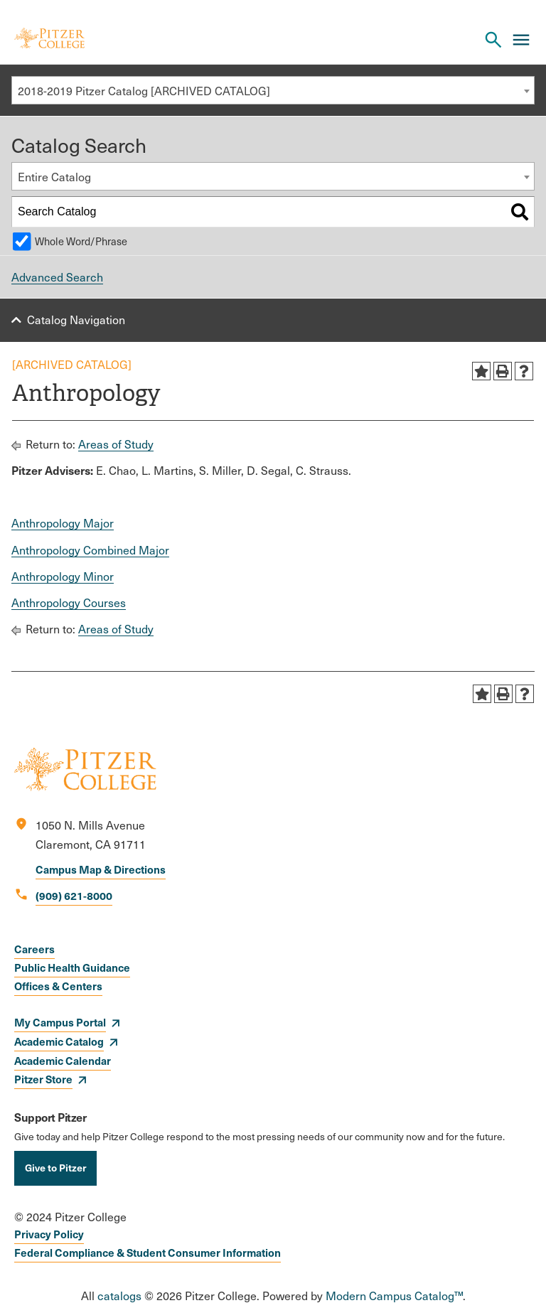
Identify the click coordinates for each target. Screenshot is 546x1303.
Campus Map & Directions (101, 869)
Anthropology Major (62, 522)
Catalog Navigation (76, 319)
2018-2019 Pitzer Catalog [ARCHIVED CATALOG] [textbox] (144, 90)
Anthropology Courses (68, 602)
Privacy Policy (49, 1233)
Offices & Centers (58, 985)
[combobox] (273, 90)
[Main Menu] (521, 40)
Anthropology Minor (62, 576)
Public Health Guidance (72, 967)
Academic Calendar (62, 1060)
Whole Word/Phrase (81, 241)
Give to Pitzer (55, 1167)
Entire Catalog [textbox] (54, 176)
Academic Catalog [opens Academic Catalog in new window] (59, 1041)
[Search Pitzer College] (493, 40)
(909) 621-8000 (74, 895)
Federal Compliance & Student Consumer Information (147, 1252)
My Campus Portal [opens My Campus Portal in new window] (60, 1021)
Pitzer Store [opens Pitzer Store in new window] (43, 1078)
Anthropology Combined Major (90, 549)
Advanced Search (57, 276)
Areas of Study (116, 443)
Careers (34, 948)
